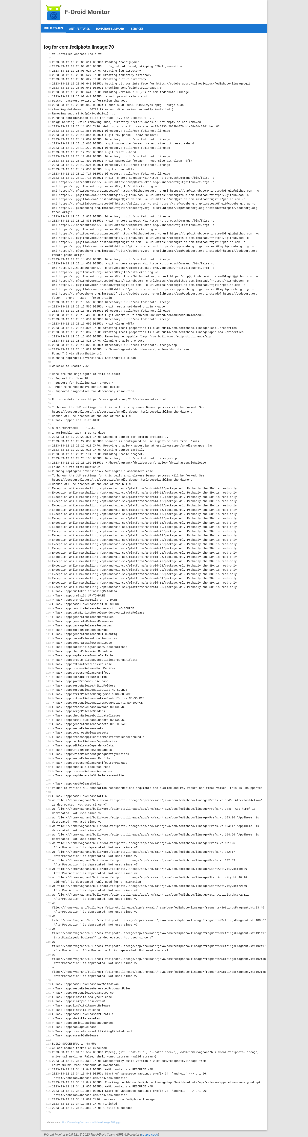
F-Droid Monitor (77, 12)
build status (53, 28)
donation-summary (110, 28)
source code (149, 1134)
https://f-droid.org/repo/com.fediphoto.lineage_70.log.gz (91, 1122)
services (137, 28)
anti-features (79, 28)
